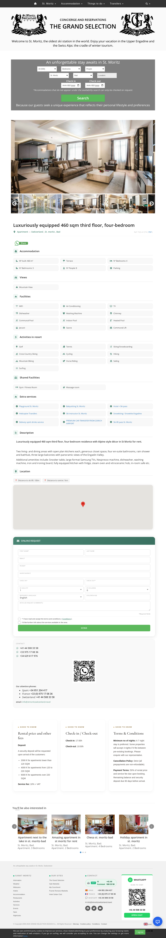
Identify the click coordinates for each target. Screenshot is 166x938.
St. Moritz (49, 3)
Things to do (96, 3)
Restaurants (17, 898)
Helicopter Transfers (28, 413)
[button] (83, 504)
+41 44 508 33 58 (105, 898)
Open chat (137, 915)
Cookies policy (85, 924)
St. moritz (50, 231)
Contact (104, 924)
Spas (15, 912)
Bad (58, 231)
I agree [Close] (140, 934)
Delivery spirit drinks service (31, 422)
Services (16, 905)
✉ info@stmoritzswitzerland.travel (98, 902)
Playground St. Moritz (28, 406)
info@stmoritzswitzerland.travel (36, 702)
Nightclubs (17, 915)
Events (15, 908)
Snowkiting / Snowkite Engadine (127, 413)
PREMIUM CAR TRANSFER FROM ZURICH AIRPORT (84, 422)
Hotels (15, 891)
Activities (16, 901)
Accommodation (71, 3)
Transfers (116, 3)
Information (17, 880)
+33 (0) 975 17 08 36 (107, 894)
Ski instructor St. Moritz (76, 413)
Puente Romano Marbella (58, 891)
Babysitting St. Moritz (75, 406)
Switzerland (37, 231)
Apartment (23, 231)
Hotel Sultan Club (55, 894)
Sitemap (76, 924)
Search (83, 98)
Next (151, 203)
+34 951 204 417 (105, 890)
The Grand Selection (56, 880)
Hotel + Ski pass (120, 406)
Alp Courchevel (54, 887)
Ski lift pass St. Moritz (122, 422)
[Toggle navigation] (148, 3)
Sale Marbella (54, 884)
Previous (14, 203)
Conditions (66, 619)
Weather (16, 884)
